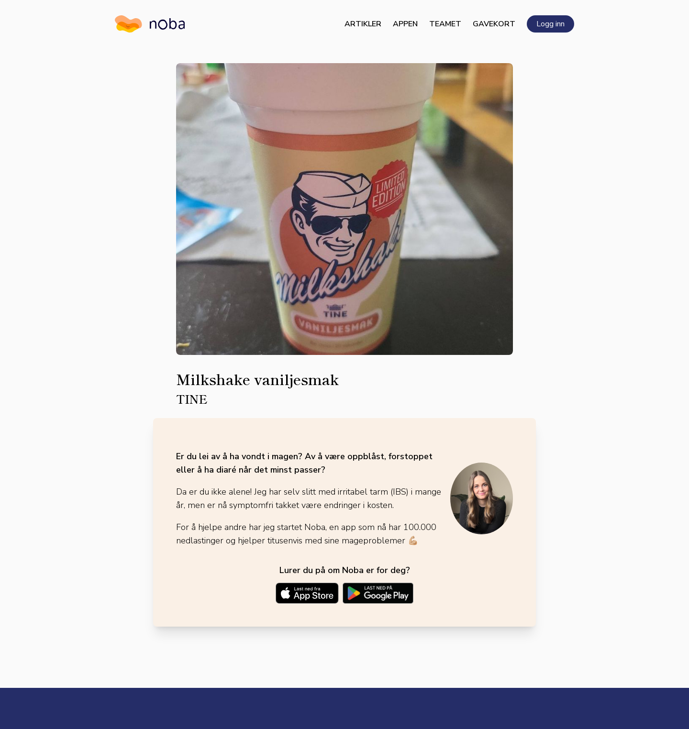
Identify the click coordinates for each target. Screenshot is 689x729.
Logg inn (550, 24)
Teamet (445, 24)
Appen (405, 24)
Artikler (362, 24)
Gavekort (494, 24)
